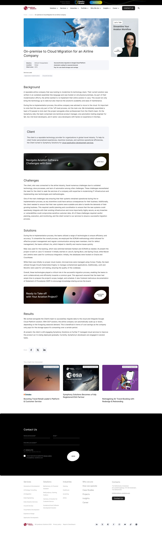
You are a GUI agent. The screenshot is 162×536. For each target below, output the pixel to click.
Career (116, 8)
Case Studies (88, 490)
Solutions (54, 8)
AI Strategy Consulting (30, 490)
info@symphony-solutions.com (121, 493)
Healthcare (66, 490)
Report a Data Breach (69, 524)
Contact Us (118, 498)
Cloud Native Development (31, 509)
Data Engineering (29, 498)
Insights (107, 8)
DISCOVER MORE (100, 295)
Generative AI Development (32, 486)
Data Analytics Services (31, 502)
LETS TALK (100, 161)
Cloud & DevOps (47, 75)
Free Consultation (118, 50)
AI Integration (27, 494)
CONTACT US (128, 8)
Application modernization (32, 75)
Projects (86, 494)
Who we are (88, 482)
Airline (65, 498)
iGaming (65, 486)
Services (64, 8)
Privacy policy (57, 524)
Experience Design (29, 513)
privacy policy (48, 456)
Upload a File (29, 450)
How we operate (90, 486)
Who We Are (96, 8)
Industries (74, 8)
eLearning (66, 494)
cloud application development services (77, 143)
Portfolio (85, 8)
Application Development (31, 517)
